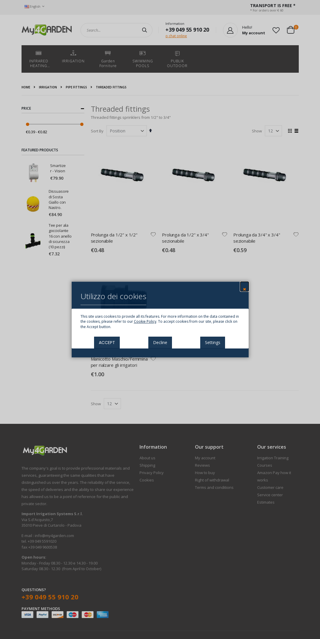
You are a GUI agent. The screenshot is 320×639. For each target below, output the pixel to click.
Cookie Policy (145, 321)
